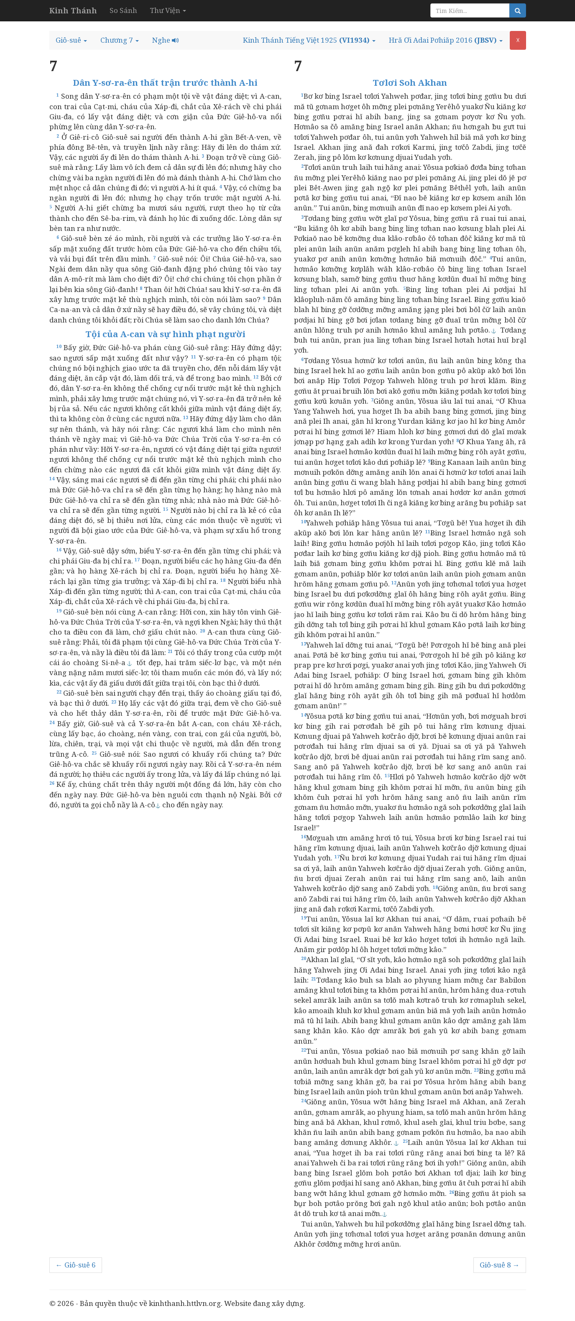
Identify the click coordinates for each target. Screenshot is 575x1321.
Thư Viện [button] (168, 10)
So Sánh (123, 10)
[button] (71, 40)
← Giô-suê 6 (76, 1265)
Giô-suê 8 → (500, 1265)
